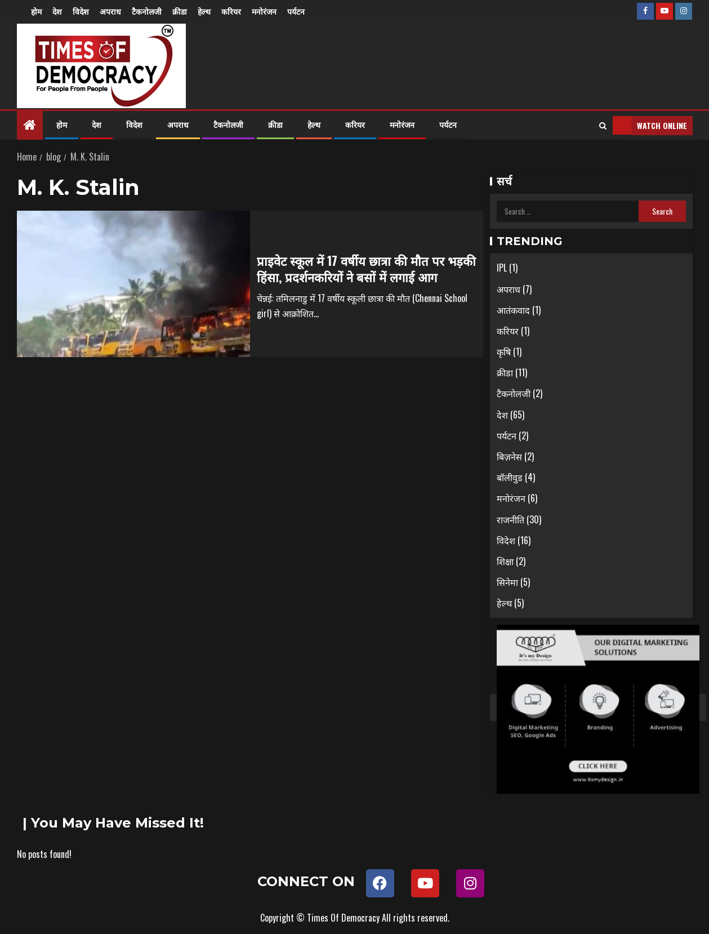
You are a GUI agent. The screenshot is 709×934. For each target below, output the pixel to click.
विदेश (81, 11)
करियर (231, 11)
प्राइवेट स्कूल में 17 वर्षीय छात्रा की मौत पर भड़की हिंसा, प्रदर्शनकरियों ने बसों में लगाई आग (366, 268)
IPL (502, 267)
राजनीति (510, 519)
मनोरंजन (264, 11)
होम (36, 11)
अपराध (110, 11)
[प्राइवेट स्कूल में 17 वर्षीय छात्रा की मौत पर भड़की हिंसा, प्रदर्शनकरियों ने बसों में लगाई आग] (133, 284)
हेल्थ (204, 11)
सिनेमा (507, 582)
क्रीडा (179, 11)
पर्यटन (296, 11)
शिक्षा (505, 561)
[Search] (603, 125)
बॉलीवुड (510, 477)
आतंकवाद (513, 310)
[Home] (30, 124)
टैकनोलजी (147, 11)
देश (57, 11)
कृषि (504, 351)
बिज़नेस (509, 456)
